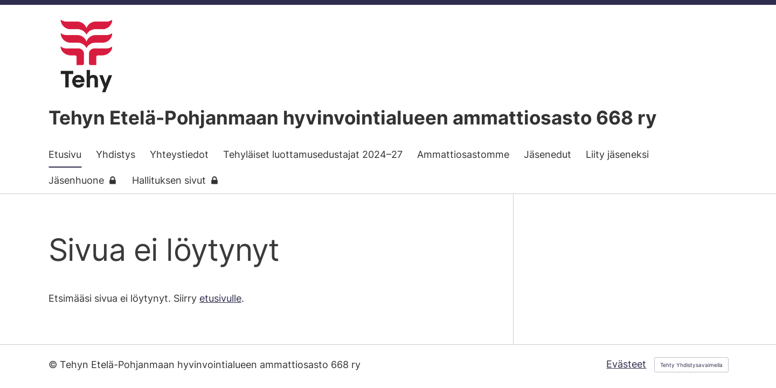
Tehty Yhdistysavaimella (691, 365)
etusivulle (220, 298)
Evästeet (626, 364)
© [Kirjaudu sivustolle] (54, 364)
